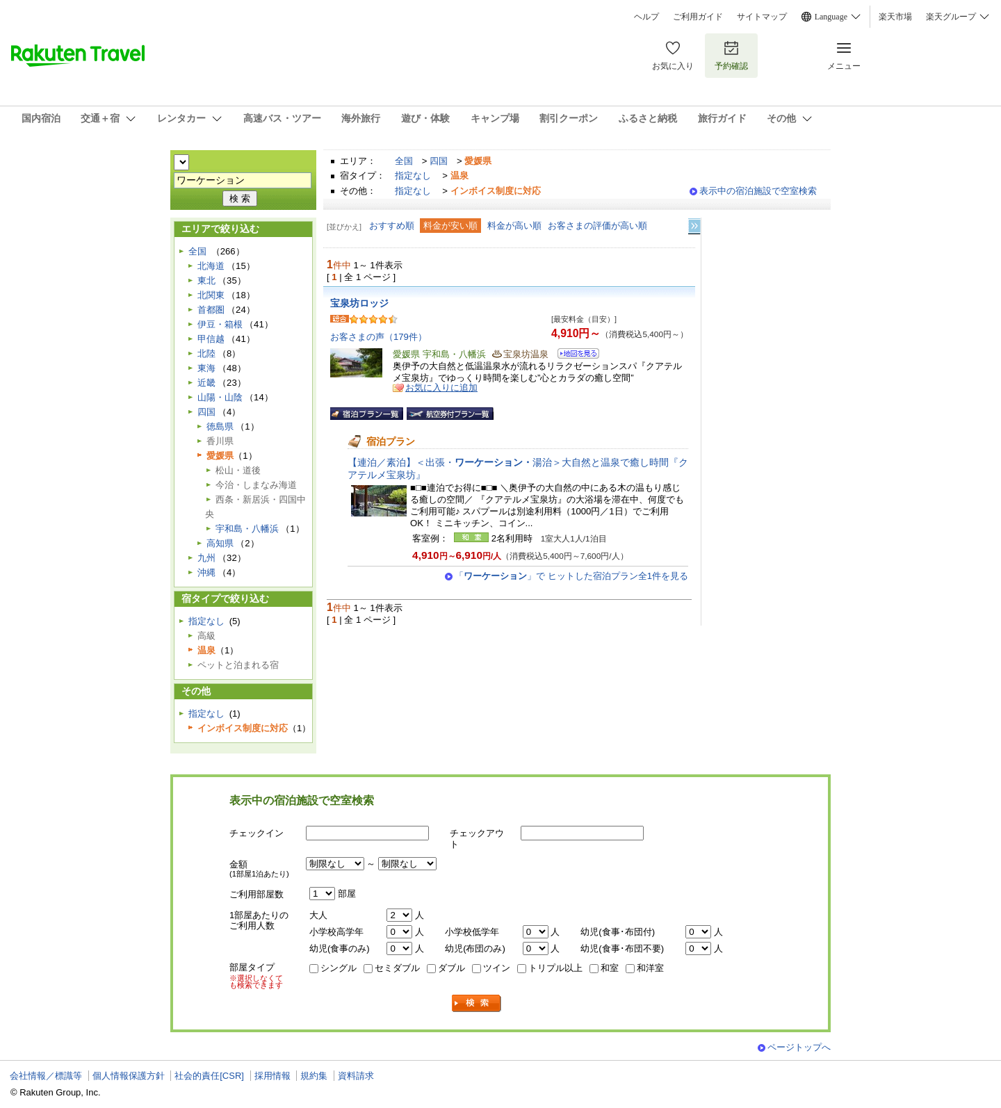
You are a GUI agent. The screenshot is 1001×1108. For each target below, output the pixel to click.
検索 (477, 1003)
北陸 (206, 353)
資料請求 (356, 1075)
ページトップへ (799, 1047)
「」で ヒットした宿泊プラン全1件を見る (571, 576)
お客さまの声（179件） (378, 337)
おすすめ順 (391, 225)
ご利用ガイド (698, 17)
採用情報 (272, 1075)
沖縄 (206, 572)
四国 (439, 161)
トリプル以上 (555, 968)
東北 (206, 280)
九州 (206, 558)
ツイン (496, 968)
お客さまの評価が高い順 (597, 225)
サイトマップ (762, 17)
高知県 (220, 543)
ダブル (451, 968)
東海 (206, 368)
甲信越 (211, 339)
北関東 (211, 295)
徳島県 (220, 426)
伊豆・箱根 (220, 324)
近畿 (206, 382)
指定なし (413, 175)
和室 (610, 968)
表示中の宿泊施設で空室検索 (758, 191)
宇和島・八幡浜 (247, 528)
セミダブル (397, 968)
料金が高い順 (514, 225)
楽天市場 (895, 17)
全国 (404, 161)
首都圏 (211, 309)
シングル (338, 968)
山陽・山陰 (220, 397)
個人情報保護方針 (128, 1075)
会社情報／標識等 (46, 1075)
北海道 (211, 266)
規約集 (313, 1075)
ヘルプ (646, 17)
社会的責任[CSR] (209, 1075)
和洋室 (650, 968)
